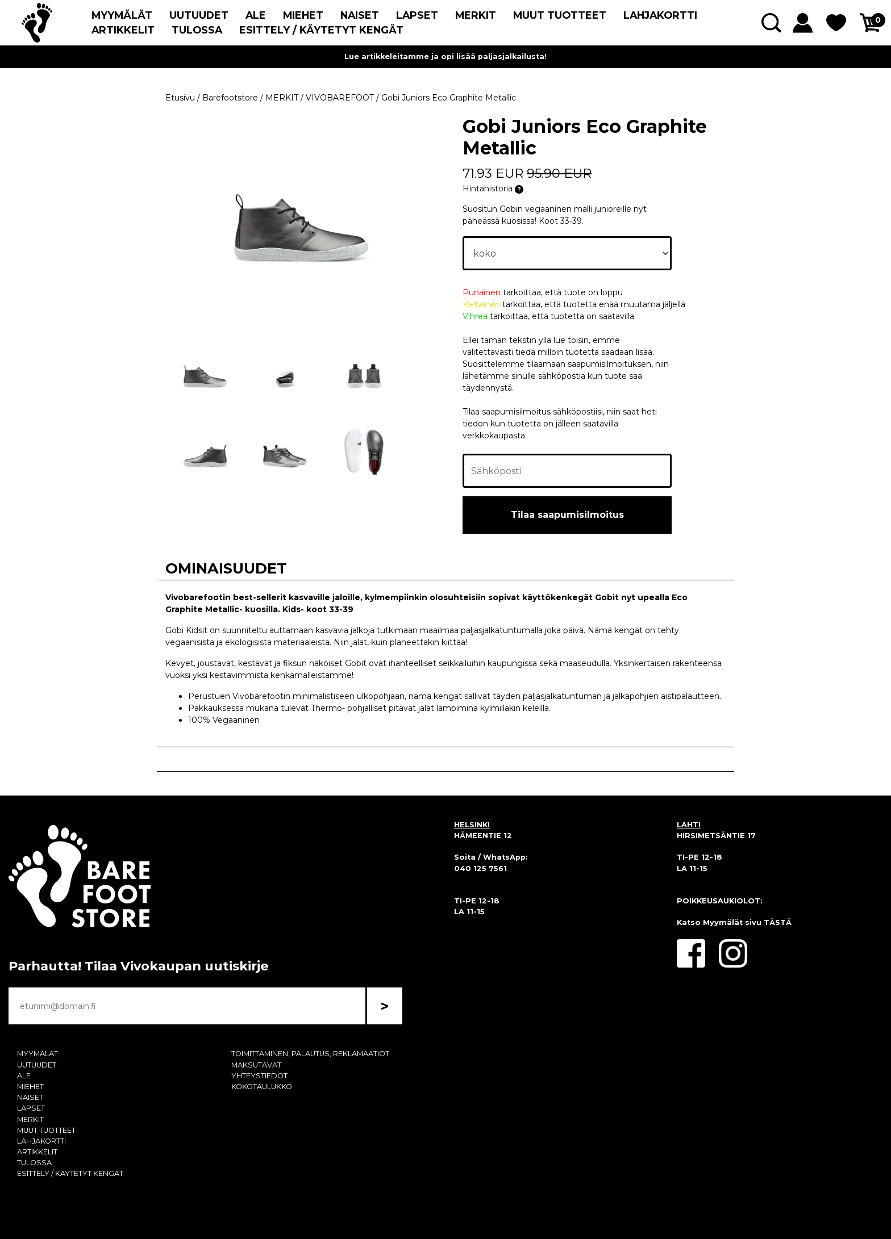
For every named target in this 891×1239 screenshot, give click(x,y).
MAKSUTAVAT (256, 1065)
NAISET (359, 15)
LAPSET (417, 15)
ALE (255, 15)
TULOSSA (197, 30)
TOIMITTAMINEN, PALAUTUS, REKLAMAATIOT (310, 1053)
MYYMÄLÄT (121, 15)
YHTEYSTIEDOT (259, 1075)
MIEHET (303, 15)
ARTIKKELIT (123, 30)
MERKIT (475, 15)
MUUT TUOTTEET (559, 15)
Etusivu (180, 98)
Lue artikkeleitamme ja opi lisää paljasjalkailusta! (445, 56)
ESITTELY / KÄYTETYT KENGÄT (321, 30)
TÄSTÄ (778, 922)
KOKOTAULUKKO (261, 1086)
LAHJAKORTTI (660, 15)
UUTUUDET (198, 15)
